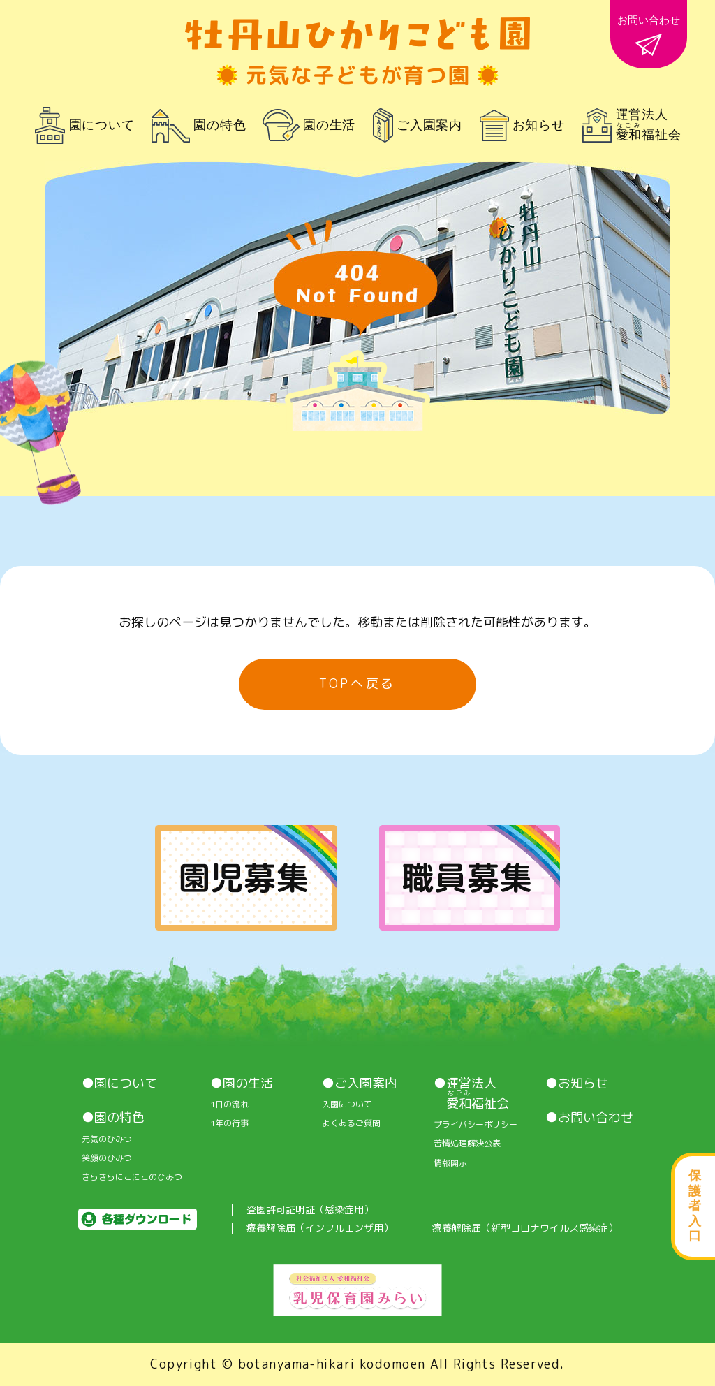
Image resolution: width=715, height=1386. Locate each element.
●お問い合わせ (589, 1117)
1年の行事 (229, 1123)
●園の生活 (241, 1083)
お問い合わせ (648, 35)
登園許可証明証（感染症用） (310, 1210)
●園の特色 (113, 1117)
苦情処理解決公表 (467, 1143)
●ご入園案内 (359, 1083)
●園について (119, 1083)
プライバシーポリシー (475, 1125)
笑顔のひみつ (107, 1158)
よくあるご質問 (351, 1123)
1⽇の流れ (229, 1104)
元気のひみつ (107, 1139)
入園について (347, 1104)
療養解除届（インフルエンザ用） (319, 1228)
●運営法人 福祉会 (471, 1093)
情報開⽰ (450, 1163)
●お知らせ (576, 1083)
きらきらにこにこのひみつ (132, 1177)
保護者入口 (694, 1206)
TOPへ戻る (357, 683)
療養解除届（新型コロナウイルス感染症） (525, 1228)
